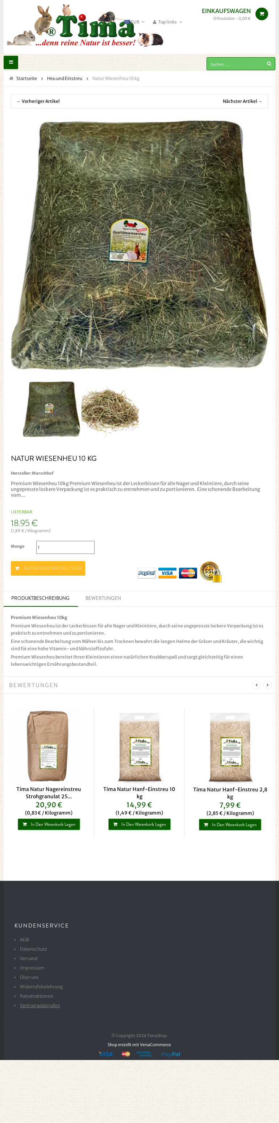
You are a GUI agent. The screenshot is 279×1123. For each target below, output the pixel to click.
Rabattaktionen (35, 997)
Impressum (30, 968)
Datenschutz (32, 949)
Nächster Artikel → (242, 101)
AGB (24, 940)
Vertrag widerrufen (37, 1006)
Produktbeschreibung (40, 599)
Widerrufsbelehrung (39, 987)
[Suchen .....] (241, 63)
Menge (17, 547)
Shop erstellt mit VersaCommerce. (140, 1070)
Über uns (28, 978)
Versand (27, 959)
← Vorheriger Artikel (38, 101)
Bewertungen (103, 599)
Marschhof (43, 473)
